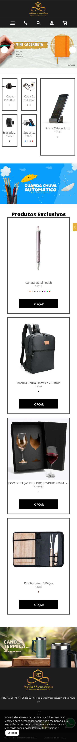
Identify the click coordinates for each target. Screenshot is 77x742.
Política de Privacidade (45, 728)
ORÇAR (38, 304)
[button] (4, 49)
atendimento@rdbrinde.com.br (49, 697)
